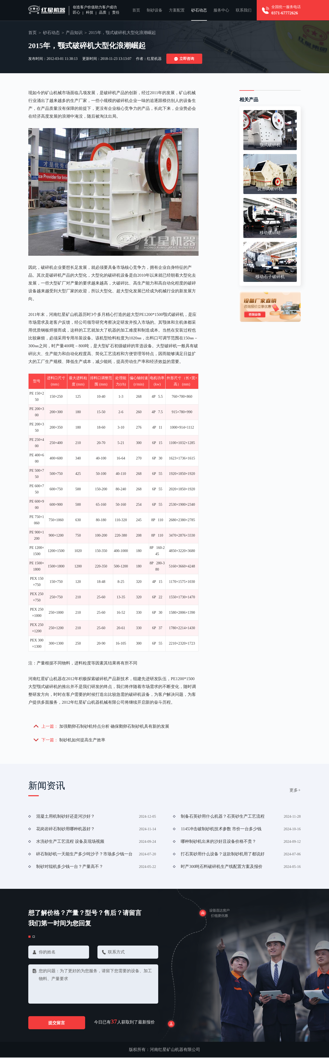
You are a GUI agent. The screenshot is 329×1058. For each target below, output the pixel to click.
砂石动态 (199, 10)
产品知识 (74, 32)
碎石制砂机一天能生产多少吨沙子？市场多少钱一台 (84, 854)
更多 (295, 790)
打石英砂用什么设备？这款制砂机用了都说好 (223, 854)
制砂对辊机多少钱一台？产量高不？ (69, 866)
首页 (136, 10)
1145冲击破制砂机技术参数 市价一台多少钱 (221, 829)
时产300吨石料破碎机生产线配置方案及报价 (221, 866)
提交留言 (57, 1023)
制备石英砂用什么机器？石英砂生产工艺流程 (223, 816)
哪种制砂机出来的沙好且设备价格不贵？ (218, 841)
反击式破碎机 (270, 188)
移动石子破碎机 (270, 276)
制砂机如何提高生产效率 (82, 740)
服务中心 (221, 10)
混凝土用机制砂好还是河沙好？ (65, 816)
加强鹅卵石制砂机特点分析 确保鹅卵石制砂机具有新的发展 (114, 726)
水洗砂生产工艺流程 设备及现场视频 (70, 841)
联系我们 (243, 10)
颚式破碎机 (270, 145)
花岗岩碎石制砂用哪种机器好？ (65, 829)
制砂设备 (154, 10)
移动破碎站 (270, 232)
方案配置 (177, 10)
